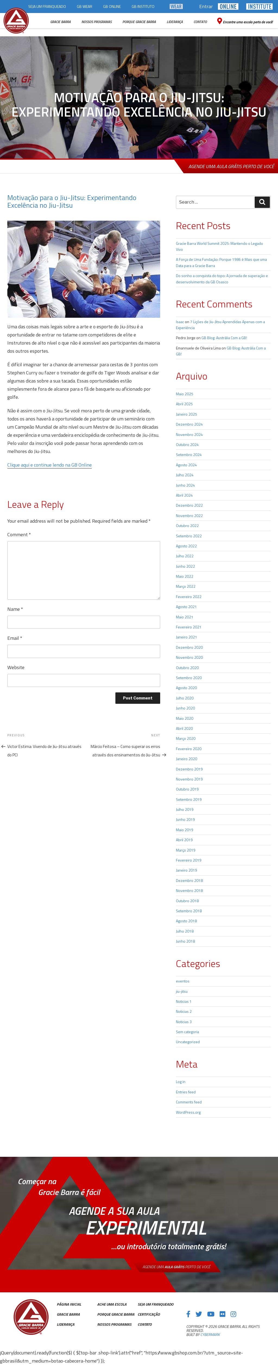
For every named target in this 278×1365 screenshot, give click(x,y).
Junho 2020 (185, 708)
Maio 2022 (184, 576)
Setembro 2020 (189, 677)
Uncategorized (188, 1042)
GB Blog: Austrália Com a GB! (224, 338)
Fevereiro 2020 (188, 748)
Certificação (149, 1314)
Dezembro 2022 (189, 505)
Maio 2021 (184, 617)
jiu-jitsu (182, 991)
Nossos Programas (114, 1324)
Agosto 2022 (186, 546)
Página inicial (69, 1304)
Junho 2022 (185, 566)
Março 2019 (185, 850)
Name (15, 609)
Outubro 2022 (187, 525)
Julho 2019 (185, 809)
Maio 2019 (184, 830)
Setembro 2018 (189, 911)
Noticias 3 (184, 1021)
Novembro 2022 (189, 515)
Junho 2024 (185, 485)
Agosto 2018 (186, 921)
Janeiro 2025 (186, 414)
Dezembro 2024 (189, 424)
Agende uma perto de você (176, 1267)
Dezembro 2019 (189, 769)
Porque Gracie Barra (115, 1314)
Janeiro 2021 (186, 637)
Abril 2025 (184, 404)
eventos (182, 981)
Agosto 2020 (186, 687)
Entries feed (186, 1092)
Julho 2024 (185, 475)
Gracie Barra (68, 1314)
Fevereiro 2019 (188, 860)
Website (15, 667)
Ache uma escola (112, 1304)
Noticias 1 (184, 1001)
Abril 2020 (184, 728)
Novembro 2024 (189, 434)
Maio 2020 (184, 718)
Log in (180, 1081)
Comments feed (189, 1102)
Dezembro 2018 (189, 880)
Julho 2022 (185, 556)
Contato (145, 1324)
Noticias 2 (184, 1011)
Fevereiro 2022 (188, 596)
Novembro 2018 (189, 890)
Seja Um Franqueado (155, 1304)
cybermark (210, 1334)
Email (14, 638)
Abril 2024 (184, 495)
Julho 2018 (185, 931)
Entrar (206, 6)
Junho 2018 (185, 941)
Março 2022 (185, 586)
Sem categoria (187, 1032)
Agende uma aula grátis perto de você (231, 166)
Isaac (180, 322)
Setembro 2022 (189, 536)
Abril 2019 (184, 840)
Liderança (65, 1324)
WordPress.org (188, 1112)
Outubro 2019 (187, 789)
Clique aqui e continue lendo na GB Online (49, 464)
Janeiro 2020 (186, 759)
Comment (19, 534)
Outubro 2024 (187, 444)
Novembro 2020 (189, 657)
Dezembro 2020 (189, 647)
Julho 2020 (185, 698)
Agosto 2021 (186, 606)
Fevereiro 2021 (188, 627)
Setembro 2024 (189, 454)
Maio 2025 (184, 394)
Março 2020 (185, 738)
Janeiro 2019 (186, 870)
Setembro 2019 (189, 799)
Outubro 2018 (187, 901)
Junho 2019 (185, 819)
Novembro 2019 (189, 779)
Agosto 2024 (186, 465)
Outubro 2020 (187, 667)
